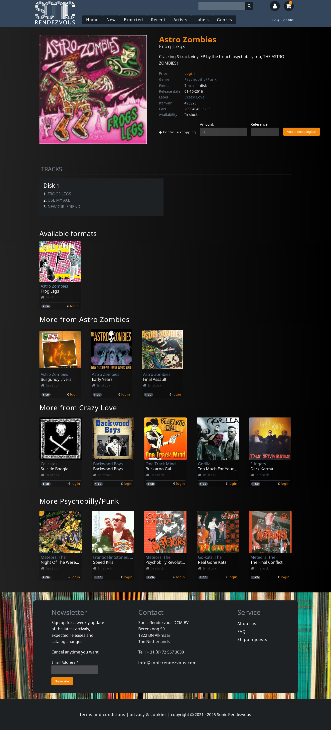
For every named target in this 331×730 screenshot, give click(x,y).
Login (189, 73)
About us (246, 623)
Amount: (207, 124)
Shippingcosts (252, 639)
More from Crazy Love (78, 407)
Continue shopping (177, 132)
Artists (180, 19)
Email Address (65, 662)
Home (92, 19)
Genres (224, 19)
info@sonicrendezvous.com (167, 662)
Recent (158, 19)
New (111, 19)
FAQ (275, 19)
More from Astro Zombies (84, 319)
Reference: (260, 124)
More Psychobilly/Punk (79, 501)
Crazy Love (194, 97)
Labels (202, 19)
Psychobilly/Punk (200, 79)
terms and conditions (102, 714)
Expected (133, 19)
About (288, 19)
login (74, 306)
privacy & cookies (148, 714)
